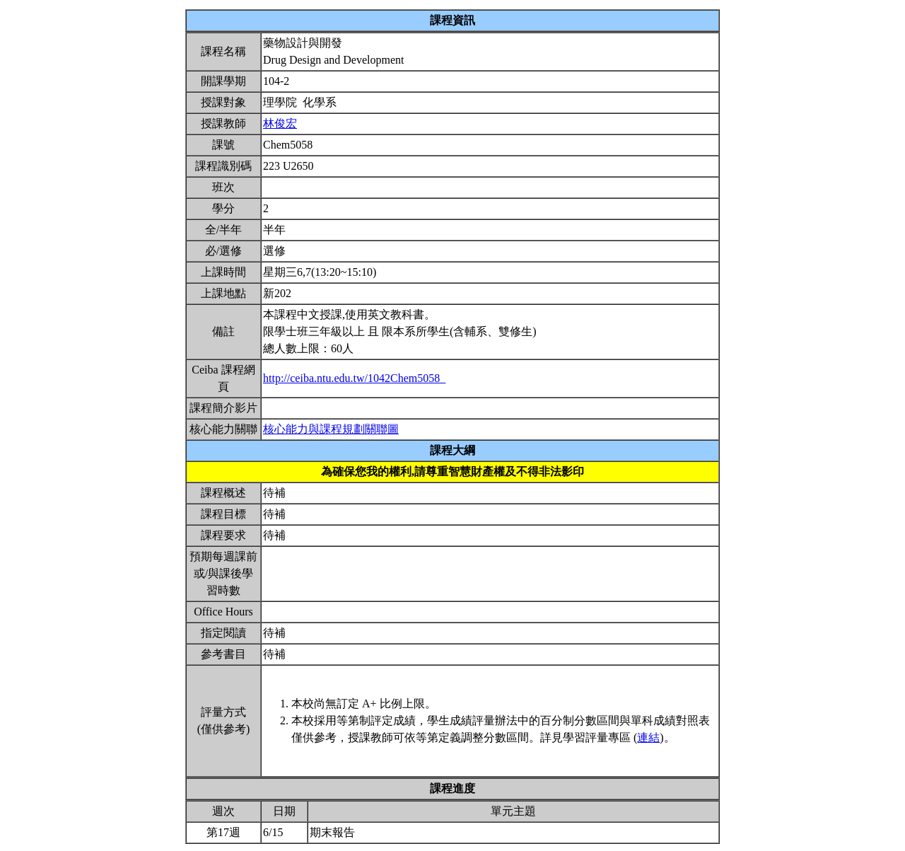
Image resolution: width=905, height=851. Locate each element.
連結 (648, 737)
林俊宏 (280, 123)
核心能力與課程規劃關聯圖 (331, 429)
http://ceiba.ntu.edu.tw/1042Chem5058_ (354, 378)
